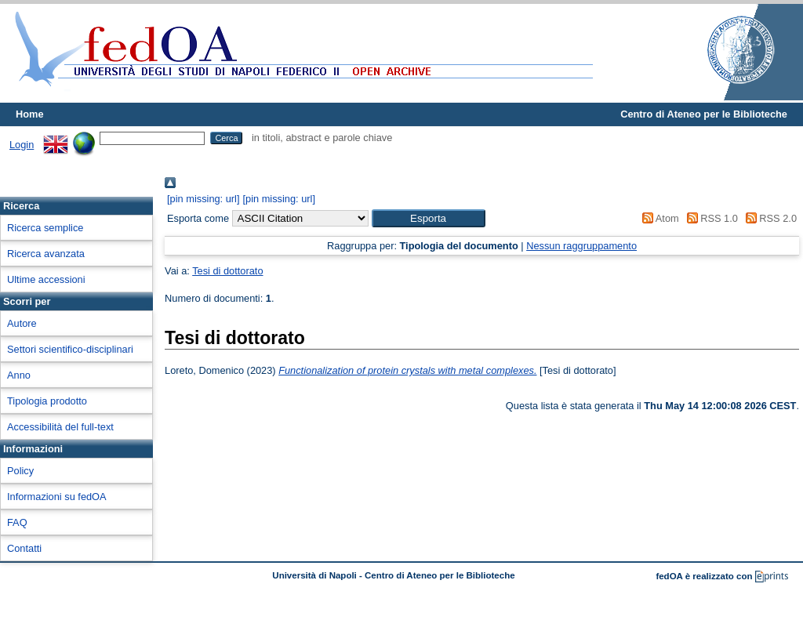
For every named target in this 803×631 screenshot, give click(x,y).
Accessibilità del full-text (60, 427)
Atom (658, 218)
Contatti (24, 548)
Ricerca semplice (45, 228)
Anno (19, 375)
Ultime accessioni (46, 279)
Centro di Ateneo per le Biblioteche (703, 114)
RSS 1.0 (709, 218)
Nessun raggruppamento (581, 246)
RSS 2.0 (768, 218)
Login (21, 144)
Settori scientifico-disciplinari (70, 349)
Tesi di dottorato (227, 271)
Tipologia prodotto (47, 401)
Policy (20, 471)
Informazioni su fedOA (57, 496)
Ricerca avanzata (46, 253)
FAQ (17, 522)
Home (30, 114)
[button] (428, 218)
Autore (22, 323)
